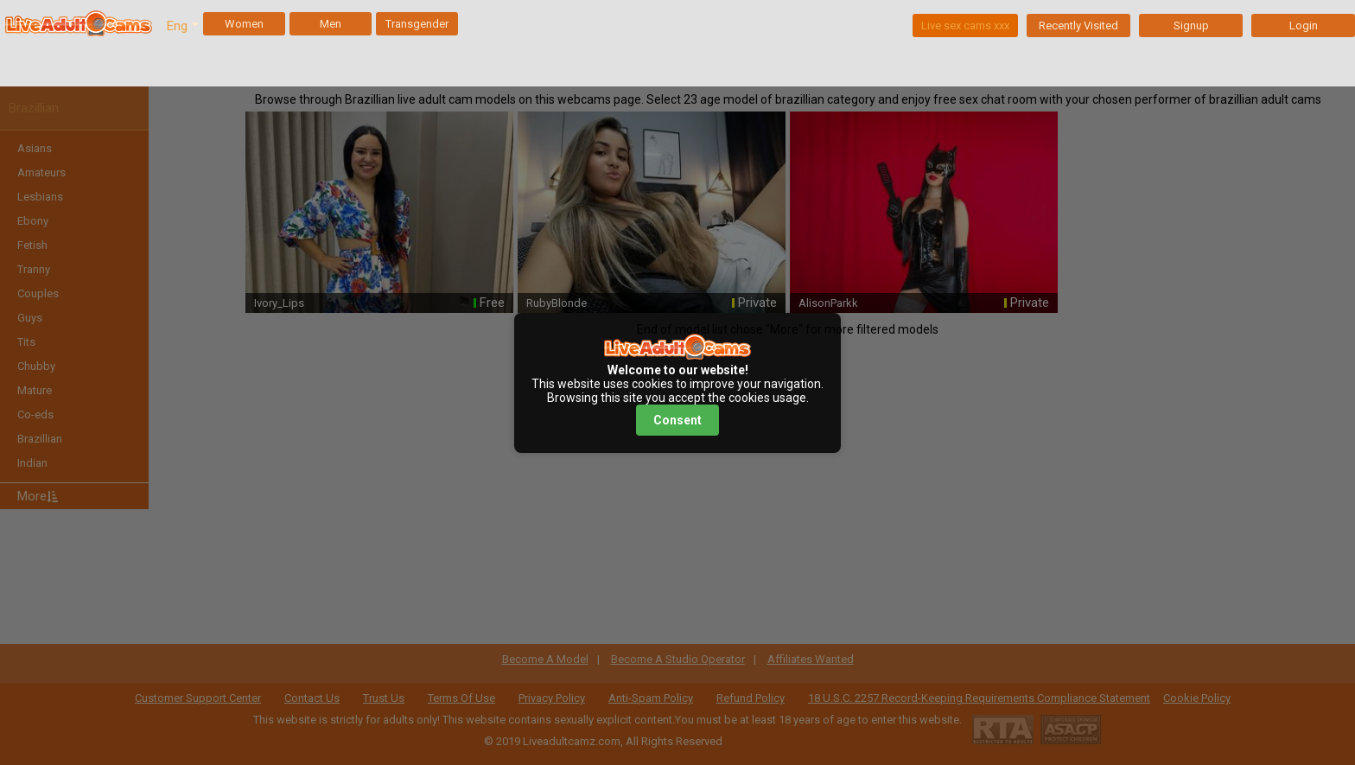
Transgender (416, 23)
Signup (1191, 25)
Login (1303, 25)
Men (330, 23)
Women (244, 23)
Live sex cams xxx (965, 25)
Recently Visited (1078, 25)
